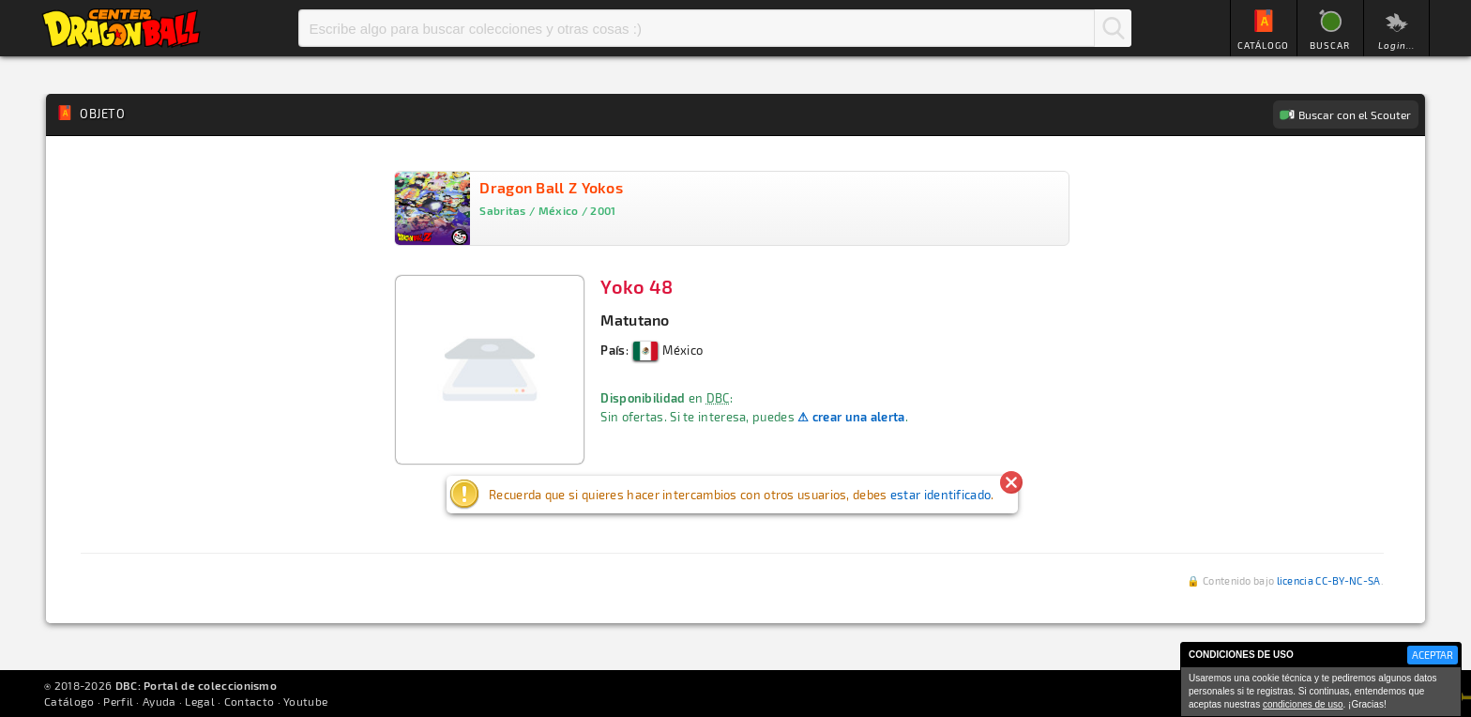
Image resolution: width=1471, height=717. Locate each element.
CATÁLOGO (1263, 45)
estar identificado (940, 494)
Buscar (1112, 28)
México (668, 350)
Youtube (305, 701)
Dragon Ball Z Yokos (551, 187)
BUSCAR (1330, 45)
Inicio (121, 28)
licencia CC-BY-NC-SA (1329, 580)
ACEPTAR (1432, 654)
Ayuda (159, 701)
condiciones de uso (1303, 704)
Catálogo (69, 701)
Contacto (249, 701)
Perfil (118, 701)
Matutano (634, 319)
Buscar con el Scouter (1354, 114)
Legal (200, 701)
